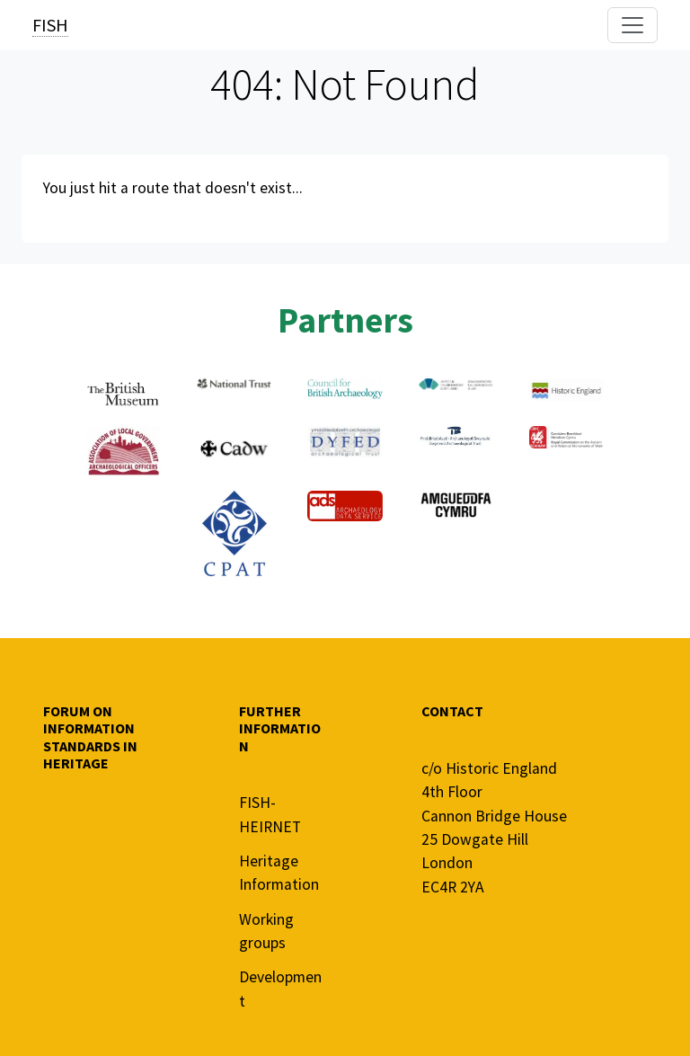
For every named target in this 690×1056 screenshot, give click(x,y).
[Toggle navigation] (632, 25)
